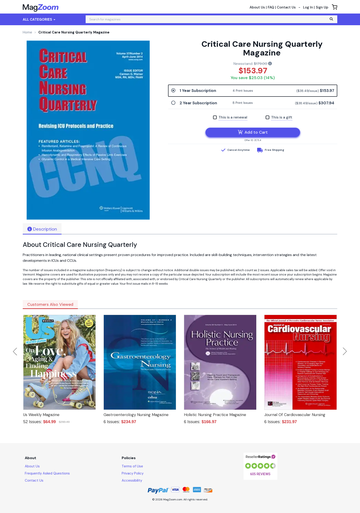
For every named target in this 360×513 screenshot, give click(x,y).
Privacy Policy (132, 473)
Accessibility (132, 480)
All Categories (39, 19)
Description (42, 229)
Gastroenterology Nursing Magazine (136, 414)
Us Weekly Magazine (41, 414)
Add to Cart (253, 132)
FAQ (271, 7)
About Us (257, 7)
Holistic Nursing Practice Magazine (215, 414)
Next (345, 351)
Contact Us (286, 7)
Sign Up (322, 7)
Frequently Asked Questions (47, 473)
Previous (15, 351)
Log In (308, 7)
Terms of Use (132, 466)
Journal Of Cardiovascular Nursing (294, 414)
